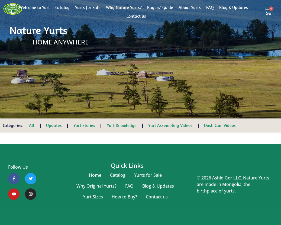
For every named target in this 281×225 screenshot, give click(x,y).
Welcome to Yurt (34, 7)
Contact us (136, 16)
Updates (54, 125)
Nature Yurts (38, 30)
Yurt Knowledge (122, 125)
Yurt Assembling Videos (170, 125)
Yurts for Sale (88, 7)
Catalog (62, 7)
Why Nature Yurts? (124, 7)
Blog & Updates (233, 7)
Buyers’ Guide (160, 7)
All (31, 125)
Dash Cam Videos (220, 125)
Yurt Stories (84, 125)
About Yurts (190, 7)
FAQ (210, 7)
